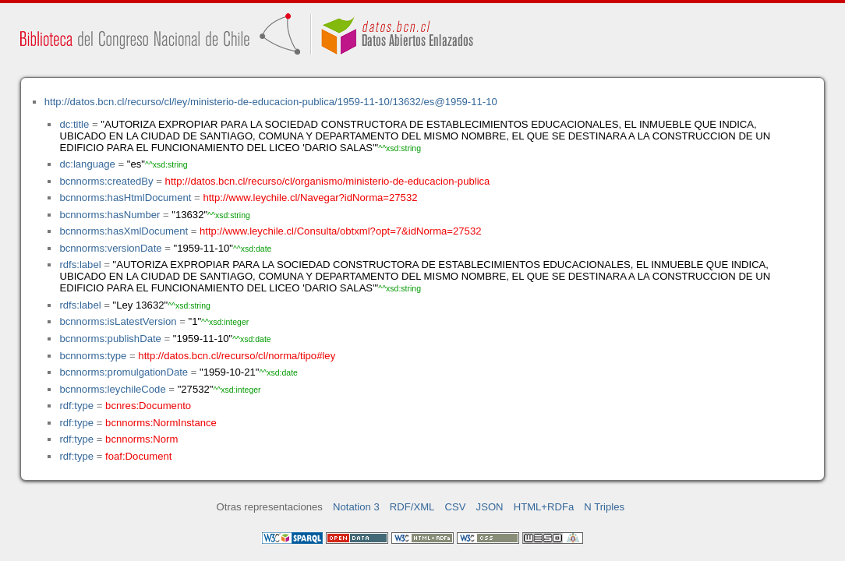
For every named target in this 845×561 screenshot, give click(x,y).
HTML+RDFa (544, 507)
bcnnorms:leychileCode (112, 389)
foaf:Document (138, 456)
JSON (490, 507)
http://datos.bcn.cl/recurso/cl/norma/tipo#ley (236, 356)
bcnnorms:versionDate (110, 248)
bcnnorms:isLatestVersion (117, 321)
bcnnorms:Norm (141, 439)
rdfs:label (80, 264)
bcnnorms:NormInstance (161, 423)
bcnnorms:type (92, 356)
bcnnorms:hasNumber (109, 215)
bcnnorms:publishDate (110, 338)
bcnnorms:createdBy (106, 181)
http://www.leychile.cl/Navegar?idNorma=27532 (310, 197)
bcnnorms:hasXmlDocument (123, 231)
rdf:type (76, 405)
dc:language (87, 164)
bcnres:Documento (148, 405)
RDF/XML (412, 507)
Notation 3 (356, 507)
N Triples (604, 507)
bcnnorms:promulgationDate (123, 372)
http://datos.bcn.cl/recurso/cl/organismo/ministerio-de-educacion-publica (327, 181)
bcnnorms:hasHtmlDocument (125, 197)
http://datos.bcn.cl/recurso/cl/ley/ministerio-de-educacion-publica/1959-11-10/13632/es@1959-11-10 (270, 102)
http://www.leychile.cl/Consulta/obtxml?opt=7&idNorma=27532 (340, 231)
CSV (455, 507)
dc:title (74, 124)
